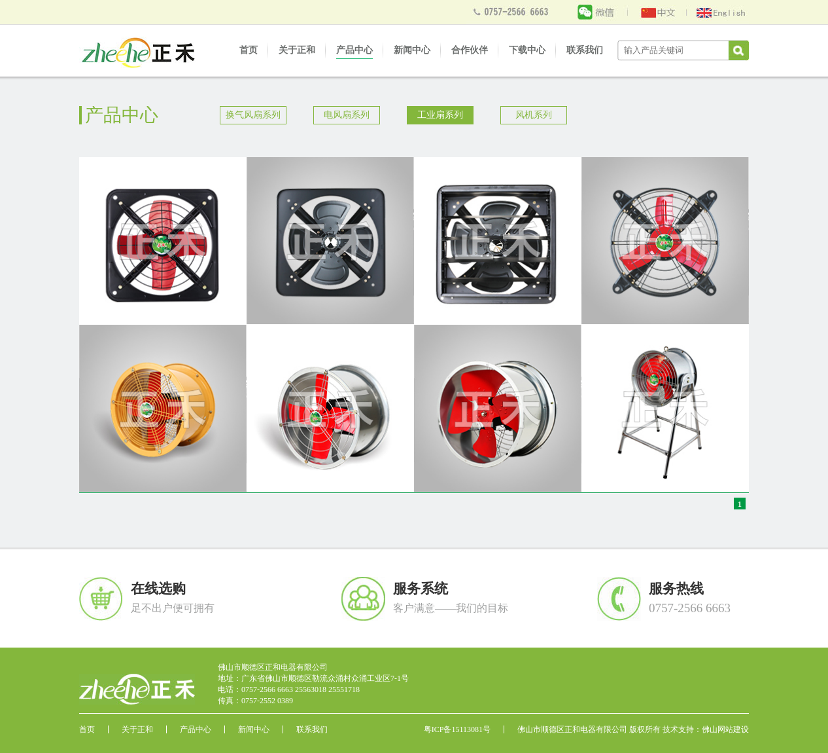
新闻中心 (412, 50)
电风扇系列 (347, 115)
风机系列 (533, 115)
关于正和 (297, 50)
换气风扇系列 (253, 115)
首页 (248, 50)
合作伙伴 (469, 50)
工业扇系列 (440, 115)
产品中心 (354, 50)
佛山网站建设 (725, 729)
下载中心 (527, 50)
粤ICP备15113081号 (457, 729)
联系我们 (584, 50)
